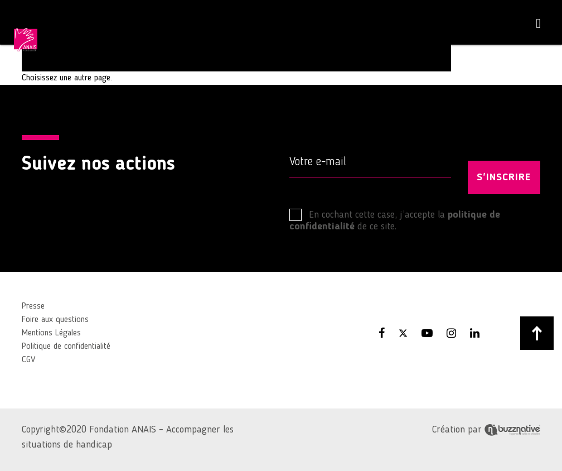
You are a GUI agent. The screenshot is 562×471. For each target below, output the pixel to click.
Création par (486, 430)
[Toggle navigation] (538, 23)
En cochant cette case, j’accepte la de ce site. (394, 220)
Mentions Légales (51, 333)
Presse (33, 306)
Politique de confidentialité (66, 346)
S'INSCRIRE (504, 177)
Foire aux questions (55, 319)
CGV (28, 359)
